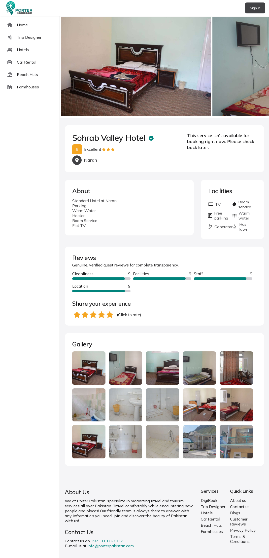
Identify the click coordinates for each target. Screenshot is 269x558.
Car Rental (210, 519)
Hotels (207, 512)
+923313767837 (107, 540)
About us (238, 500)
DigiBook (209, 500)
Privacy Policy (243, 530)
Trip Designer (213, 506)
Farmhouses (212, 531)
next (249, 67)
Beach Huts (211, 525)
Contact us (239, 506)
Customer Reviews (238, 521)
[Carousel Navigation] (164, 67)
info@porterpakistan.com (110, 545)
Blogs (235, 512)
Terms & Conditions (240, 539)
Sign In (255, 8)
